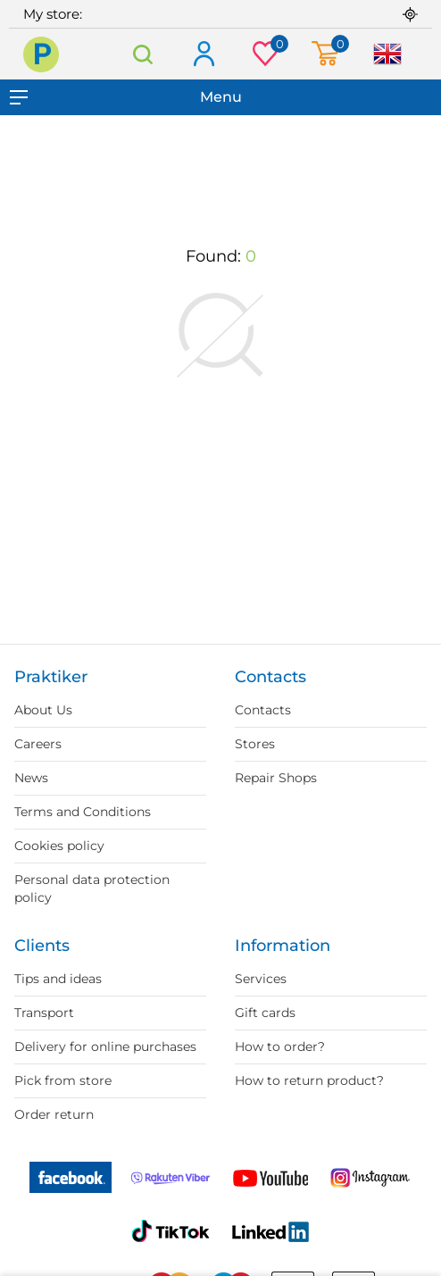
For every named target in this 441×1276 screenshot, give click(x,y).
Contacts (263, 710)
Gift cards (265, 1013)
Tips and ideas (58, 979)
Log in (203, 55)
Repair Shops (276, 778)
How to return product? (309, 1080)
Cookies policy (59, 846)
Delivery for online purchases (105, 1046)
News (31, 778)
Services (261, 979)
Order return (54, 1114)
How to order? (280, 1046)
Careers (38, 744)
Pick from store (63, 1080)
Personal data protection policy (92, 888)
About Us (43, 710)
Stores (255, 744)
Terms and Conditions (82, 812)
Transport (44, 1013)
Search (142, 54)
